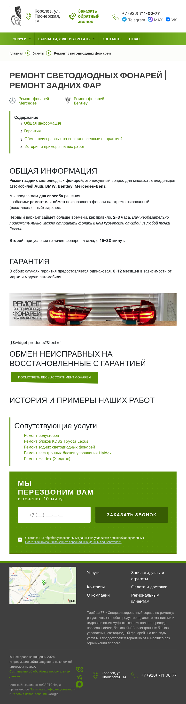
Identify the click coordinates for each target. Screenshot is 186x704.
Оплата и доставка (149, 586)
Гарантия (32, 130)
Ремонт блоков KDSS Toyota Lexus (56, 441)
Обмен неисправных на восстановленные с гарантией (73, 138)
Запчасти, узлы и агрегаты (64, 39)
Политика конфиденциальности (52, 689)
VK (174, 19)
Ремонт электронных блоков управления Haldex (68, 452)
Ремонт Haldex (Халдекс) (47, 458)
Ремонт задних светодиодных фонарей (59, 447)
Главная (16, 53)
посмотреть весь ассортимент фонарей (54, 377)
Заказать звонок (131, 514)
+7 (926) (141, 13)
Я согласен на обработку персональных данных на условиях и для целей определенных (84, 540)
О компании (98, 595)
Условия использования (29, 694)
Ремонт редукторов (41, 435)
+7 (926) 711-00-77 (159, 675)
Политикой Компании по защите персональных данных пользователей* (73, 542)
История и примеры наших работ (54, 146)
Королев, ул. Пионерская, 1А (114, 675)
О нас (134, 39)
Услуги (19, 39)
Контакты (111, 39)
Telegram (136, 19)
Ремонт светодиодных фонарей (82, 53)
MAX (158, 19)
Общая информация (43, 123)
